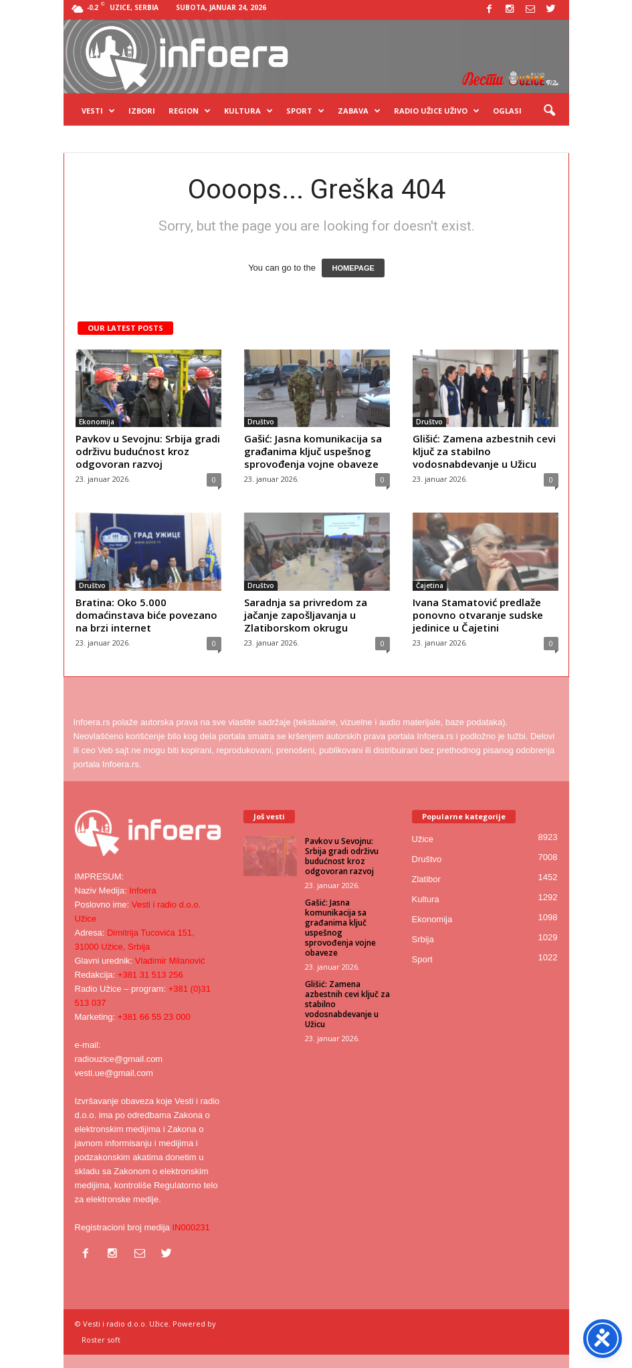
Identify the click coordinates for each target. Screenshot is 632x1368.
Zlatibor (426, 879)
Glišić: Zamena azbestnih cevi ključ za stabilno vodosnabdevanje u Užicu (484, 451)
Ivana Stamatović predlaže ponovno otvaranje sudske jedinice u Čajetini (478, 614)
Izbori (141, 111)
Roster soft (101, 1340)
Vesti (98, 111)
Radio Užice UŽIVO (437, 111)
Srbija (423, 939)
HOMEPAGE (353, 268)
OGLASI (507, 111)
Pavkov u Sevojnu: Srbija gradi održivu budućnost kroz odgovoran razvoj (148, 451)
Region (190, 111)
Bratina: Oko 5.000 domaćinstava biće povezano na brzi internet (146, 614)
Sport (305, 111)
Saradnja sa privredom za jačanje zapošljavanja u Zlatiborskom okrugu (305, 614)
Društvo (260, 421)
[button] (549, 111)
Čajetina (429, 585)
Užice (423, 839)
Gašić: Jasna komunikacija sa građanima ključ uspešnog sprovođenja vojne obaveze (313, 451)
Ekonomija (96, 421)
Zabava (359, 111)
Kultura (248, 111)
